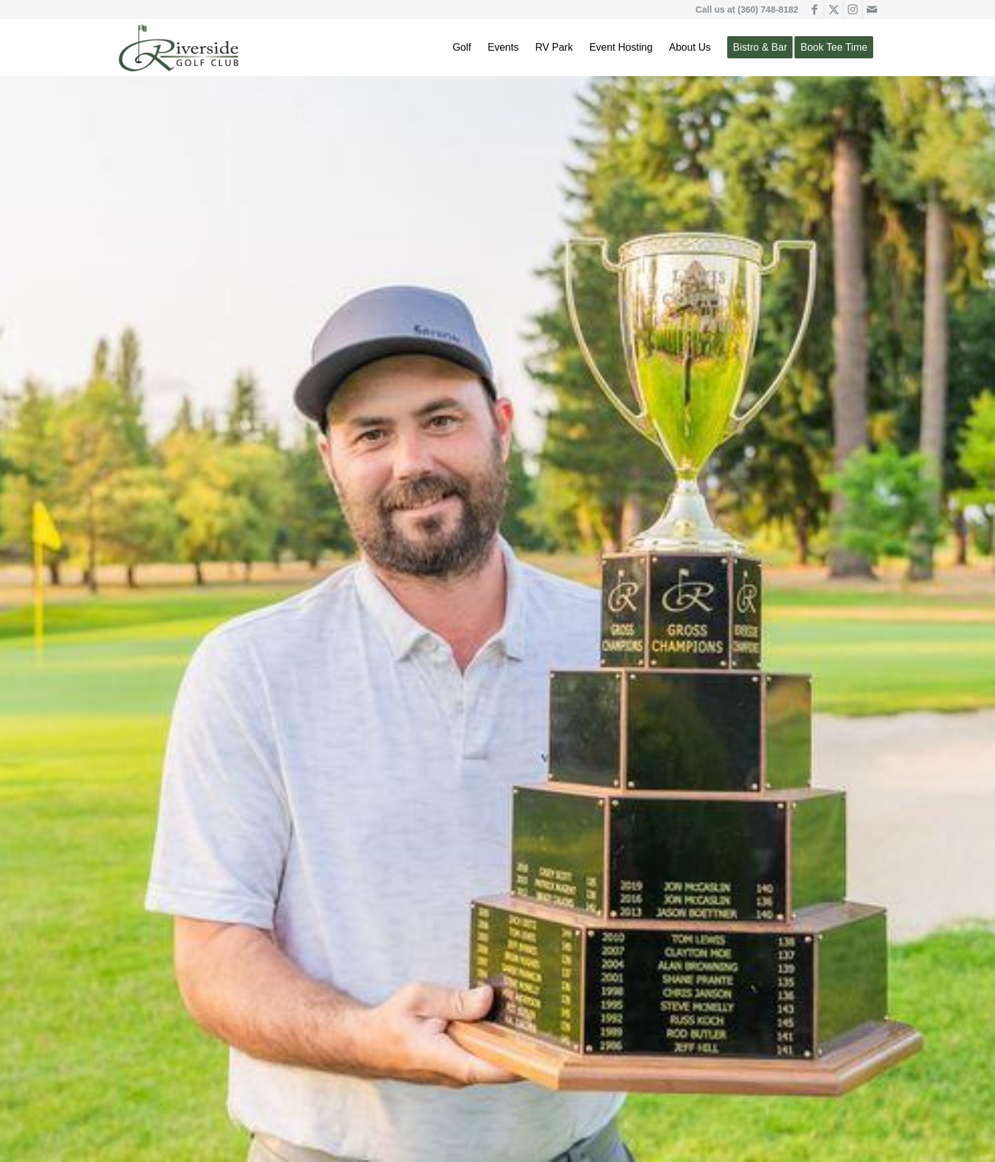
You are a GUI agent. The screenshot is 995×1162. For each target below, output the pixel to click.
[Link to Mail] (871, 9)
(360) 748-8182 (767, 9)
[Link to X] (833, 9)
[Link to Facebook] (814, 9)
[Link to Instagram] (852, 9)
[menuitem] (461, 47)
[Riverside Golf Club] (179, 47)
